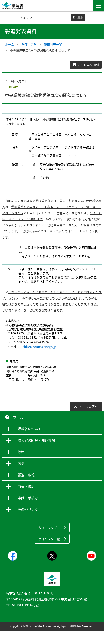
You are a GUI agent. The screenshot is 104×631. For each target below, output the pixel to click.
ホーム (9, 44)
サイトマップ (48, 527)
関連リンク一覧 (49, 539)
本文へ (24, 17)
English (78, 17)
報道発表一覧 (53, 44)
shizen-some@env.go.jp (39, 346)
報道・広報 (29, 44)
